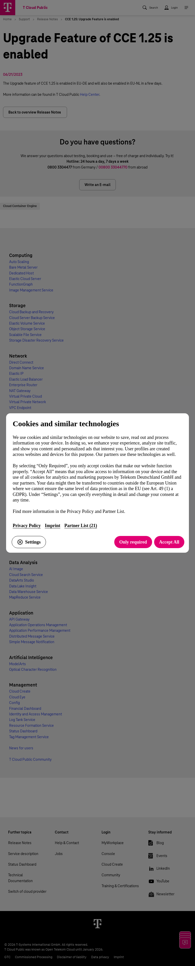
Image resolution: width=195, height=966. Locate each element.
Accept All (169, 542)
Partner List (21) (80, 525)
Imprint (52, 525)
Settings (29, 542)
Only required (133, 542)
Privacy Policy (27, 525)
